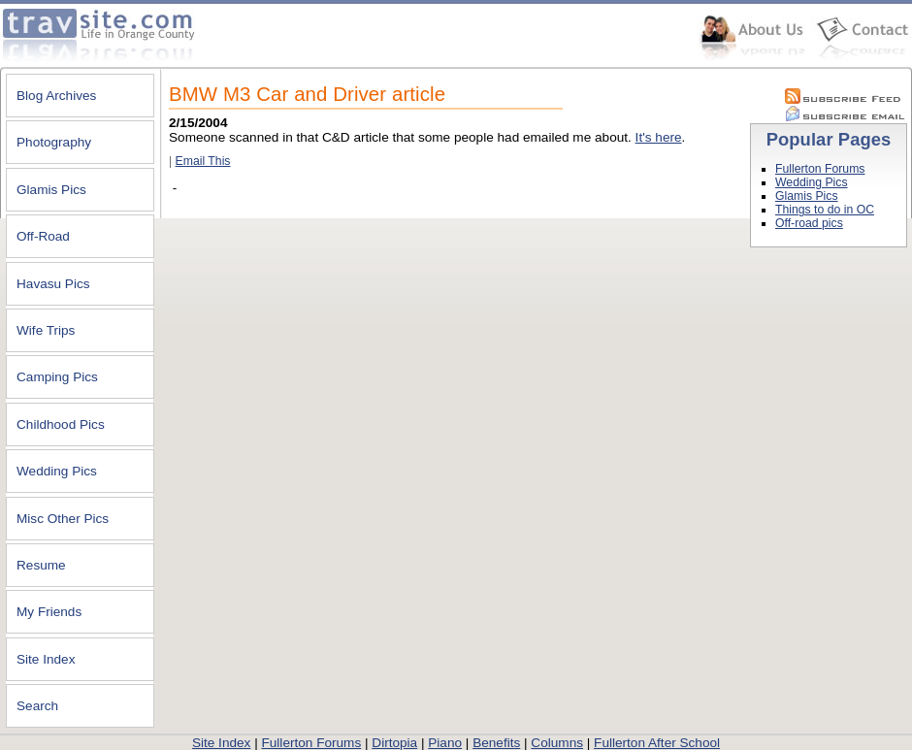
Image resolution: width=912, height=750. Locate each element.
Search (37, 706)
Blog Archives (56, 95)
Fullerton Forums (819, 169)
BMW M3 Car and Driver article (307, 94)
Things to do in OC (824, 209)
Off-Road (43, 236)
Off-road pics (809, 223)
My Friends (48, 611)
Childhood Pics (60, 424)
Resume (41, 565)
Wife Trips (45, 330)
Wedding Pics (56, 471)
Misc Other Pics (62, 518)
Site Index (45, 659)
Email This (203, 161)
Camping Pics (57, 377)
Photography (53, 142)
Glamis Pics (51, 189)
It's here (658, 137)
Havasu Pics (53, 284)
